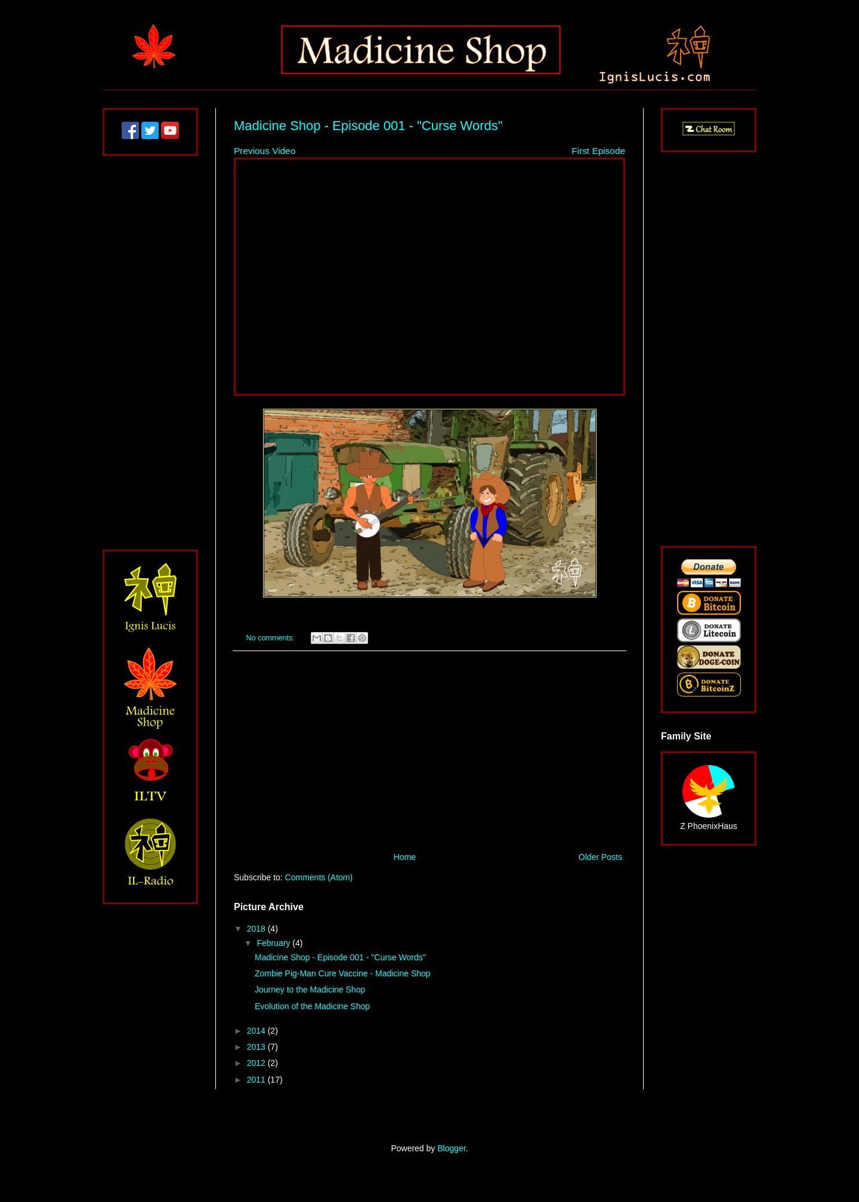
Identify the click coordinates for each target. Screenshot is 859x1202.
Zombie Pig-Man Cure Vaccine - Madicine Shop (343, 973)
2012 (257, 1063)
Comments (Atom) (319, 877)
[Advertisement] (429, 751)
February (274, 943)
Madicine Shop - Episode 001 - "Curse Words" (368, 125)
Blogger (451, 1148)
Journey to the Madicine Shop (310, 989)
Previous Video (264, 151)
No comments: (271, 638)
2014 (257, 1030)
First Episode (598, 151)
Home (405, 857)
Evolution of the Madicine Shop (312, 1006)
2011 (257, 1079)
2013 (257, 1047)
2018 (257, 928)
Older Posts (600, 857)
